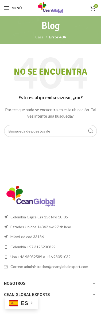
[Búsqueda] (50, 131)
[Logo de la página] (50, 7)
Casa (39, 37)
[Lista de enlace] (50, 247)
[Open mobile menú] (13, 8)
